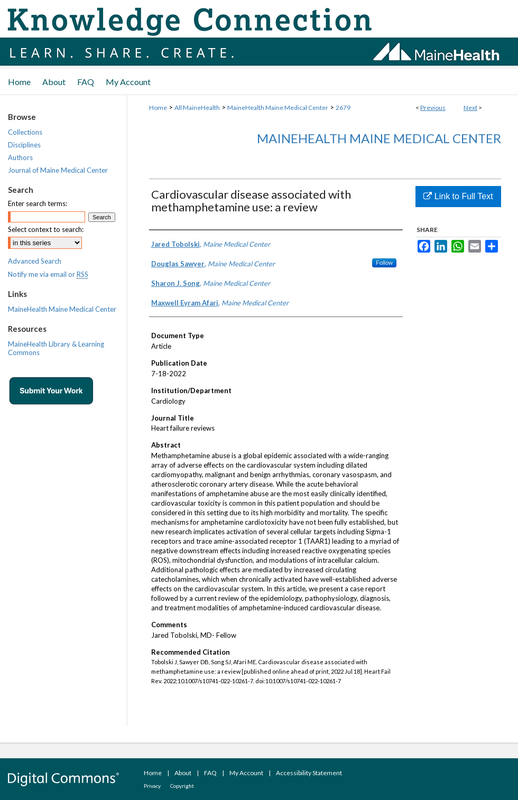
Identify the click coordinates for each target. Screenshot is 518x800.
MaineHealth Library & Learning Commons (56, 348)
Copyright (182, 786)
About (182, 773)
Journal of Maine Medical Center (58, 170)
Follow (384, 262)
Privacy (152, 786)
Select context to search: (46, 229)
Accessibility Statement (309, 773)
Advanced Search (34, 261)
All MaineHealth (197, 107)
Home (158, 107)
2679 (343, 107)
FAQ (210, 773)
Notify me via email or (48, 274)
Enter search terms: (37, 203)
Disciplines (24, 145)
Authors (20, 157)
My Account (246, 773)
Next (470, 107)
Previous (433, 107)
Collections (25, 132)
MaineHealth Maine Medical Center (277, 107)
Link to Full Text (458, 196)
